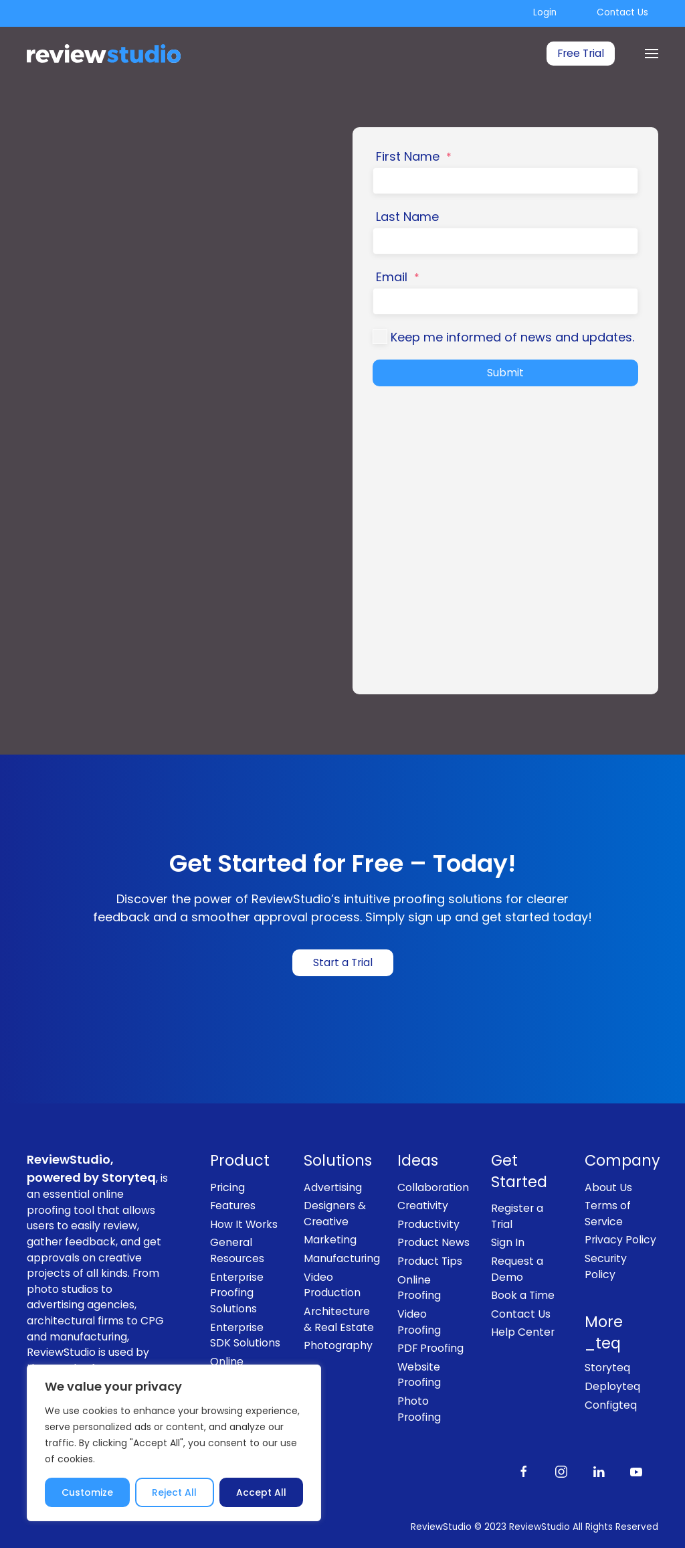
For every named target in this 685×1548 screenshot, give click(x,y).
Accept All (261, 1492)
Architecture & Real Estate (339, 1319)
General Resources (237, 1250)
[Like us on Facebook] (524, 1470)
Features (233, 1205)
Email (397, 276)
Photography (338, 1345)
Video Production (332, 1285)
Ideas (417, 1160)
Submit (505, 372)
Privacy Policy (620, 1239)
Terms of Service (608, 1213)
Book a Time (523, 1295)
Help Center (523, 1332)
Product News (433, 1242)
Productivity (428, 1224)
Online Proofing (419, 1288)
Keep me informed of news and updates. (512, 337)
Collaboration (433, 1187)
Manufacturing (340, 1258)
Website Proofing (419, 1375)
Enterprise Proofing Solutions (237, 1292)
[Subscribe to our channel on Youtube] (636, 1470)
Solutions (338, 1160)
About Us (608, 1187)
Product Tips (429, 1261)
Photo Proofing (419, 1409)
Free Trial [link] (580, 53)
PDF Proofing (430, 1348)
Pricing (227, 1187)
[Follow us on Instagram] (561, 1470)
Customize (87, 1492)
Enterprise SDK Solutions (245, 1335)
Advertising (333, 1187)
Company (621, 1160)
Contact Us (622, 12)
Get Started (519, 1171)
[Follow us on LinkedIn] (599, 1470)
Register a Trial (517, 1216)
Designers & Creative (335, 1213)
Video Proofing (419, 1322)
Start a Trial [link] (343, 962)
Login (545, 12)
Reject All (174, 1492)
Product (240, 1160)
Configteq (611, 1405)
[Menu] (651, 53)
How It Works (244, 1224)
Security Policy (606, 1266)
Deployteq (612, 1386)
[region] (174, 1443)
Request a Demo (517, 1269)
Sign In (507, 1242)
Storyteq (607, 1367)
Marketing (330, 1239)
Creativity (422, 1205)
